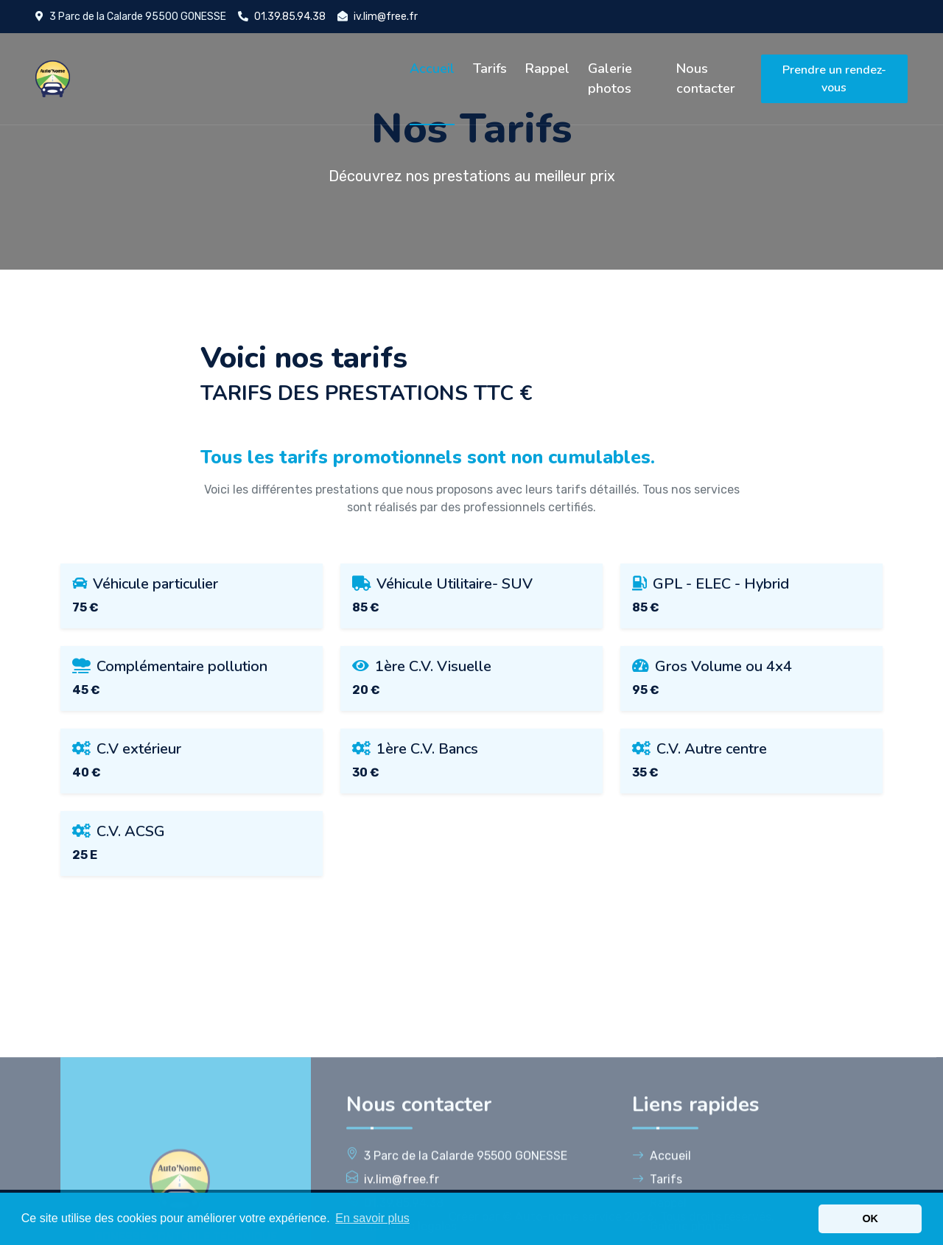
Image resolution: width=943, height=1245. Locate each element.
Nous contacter (705, 78)
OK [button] (870, 1218)
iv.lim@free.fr (386, 16)
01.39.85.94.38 (290, 16)
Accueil (432, 68)
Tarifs (490, 68)
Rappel (547, 68)
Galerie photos (610, 78)
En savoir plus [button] (372, 1218)
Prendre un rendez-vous (834, 79)
